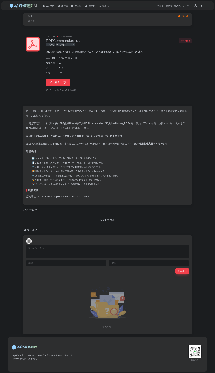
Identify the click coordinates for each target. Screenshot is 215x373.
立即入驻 (183, 16)
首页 (49, 36)
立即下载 (58, 82)
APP (55, 36)
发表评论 (182, 271)
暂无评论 (31, 230)
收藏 (185, 41)
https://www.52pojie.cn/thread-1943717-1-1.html (63, 196)
